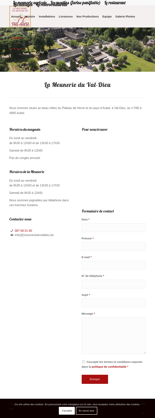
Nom (86, 219)
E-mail (87, 257)
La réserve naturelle (51, 4)
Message (88, 313)
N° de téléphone (93, 275)
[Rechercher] (26, 38)
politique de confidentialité (109, 366)
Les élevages (22, 4)
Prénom (88, 238)
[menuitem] (75, 3)
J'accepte (67, 410)
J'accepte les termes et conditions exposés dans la (112, 364)
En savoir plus (86, 410)
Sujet (86, 294)
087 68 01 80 (23, 230)
